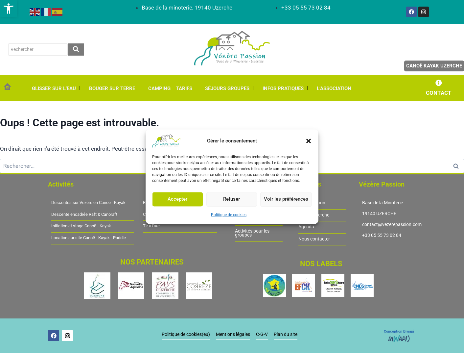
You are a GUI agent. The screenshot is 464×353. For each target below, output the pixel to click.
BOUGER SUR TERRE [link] (114, 88)
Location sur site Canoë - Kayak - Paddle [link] (88, 238)
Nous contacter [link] (314, 239)
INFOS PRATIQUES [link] (284, 88)
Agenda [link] (306, 227)
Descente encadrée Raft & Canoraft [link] (84, 214)
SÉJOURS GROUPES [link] (229, 88)
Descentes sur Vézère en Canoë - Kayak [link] (88, 203)
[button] (308, 141)
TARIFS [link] (186, 88)
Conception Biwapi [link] (399, 332)
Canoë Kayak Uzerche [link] (434, 66)
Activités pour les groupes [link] (252, 233)
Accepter (177, 199)
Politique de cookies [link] (228, 215)
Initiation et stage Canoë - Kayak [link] (81, 226)
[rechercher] (38, 49)
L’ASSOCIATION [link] (335, 88)
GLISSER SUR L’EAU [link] (56, 88)
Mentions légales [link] (233, 335)
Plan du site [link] (286, 335)
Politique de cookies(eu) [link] (186, 335)
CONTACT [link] (439, 92)
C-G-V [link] (262, 335)
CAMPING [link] (159, 88)
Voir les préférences (286, 199)
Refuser (231, 199)
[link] (8, 8)
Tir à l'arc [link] (151, 226)
